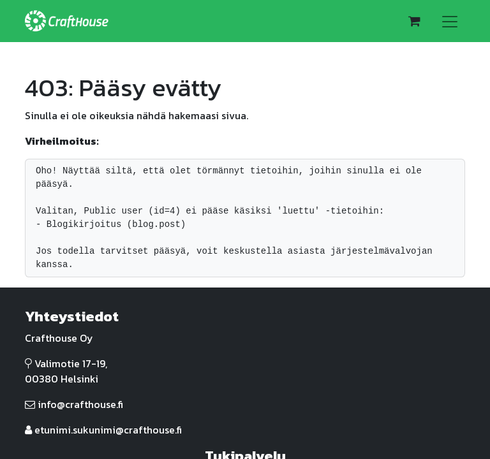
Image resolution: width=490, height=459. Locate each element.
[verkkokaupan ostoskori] (414, 21)
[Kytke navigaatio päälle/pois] (449, 21)
